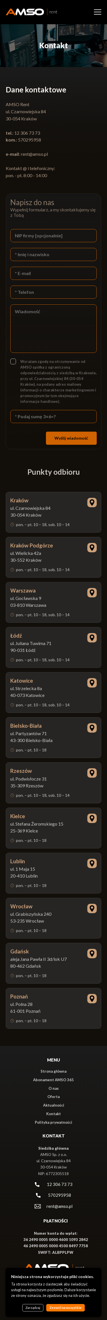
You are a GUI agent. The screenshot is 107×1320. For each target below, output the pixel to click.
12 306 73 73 (59, 1184)
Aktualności (53, 1105)
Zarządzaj (32, 1307)
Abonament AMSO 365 (53, 1080)
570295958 (59, 1195)
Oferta (53, 1096)
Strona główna (53, 1071)
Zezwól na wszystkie (65, 1307)
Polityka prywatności (53, 1122)
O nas (54, 1088)
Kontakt (53, 1113)
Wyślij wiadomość (71, 438)
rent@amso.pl (34, 154)
